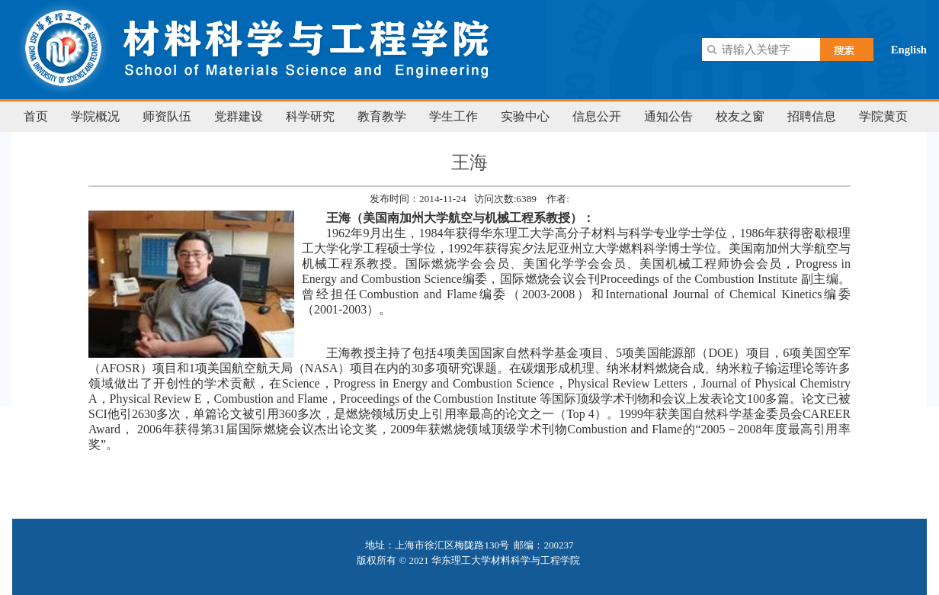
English (909, 49)
